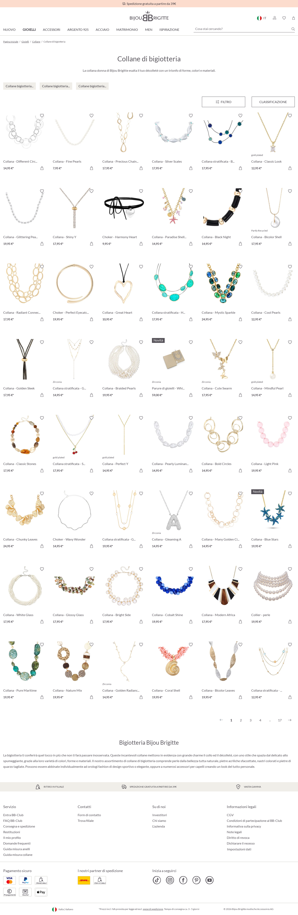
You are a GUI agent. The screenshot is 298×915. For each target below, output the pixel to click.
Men (148, 29)
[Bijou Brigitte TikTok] (156, 880)
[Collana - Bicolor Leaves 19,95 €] (223, 671)
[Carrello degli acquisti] (293, 18)
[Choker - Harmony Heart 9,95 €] (124, 218)
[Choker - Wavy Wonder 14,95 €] (74, 520)
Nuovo (9, 29)
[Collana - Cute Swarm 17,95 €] (223, 369)
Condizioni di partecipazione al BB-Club (254, 820)
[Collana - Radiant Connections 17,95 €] (25, 293)
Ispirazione (169, 29)
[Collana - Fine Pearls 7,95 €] (74, 142)
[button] (274, 18)
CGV (230, 815)
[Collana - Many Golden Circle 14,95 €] (223, 520)
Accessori (51, 29)
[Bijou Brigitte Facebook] (183, 880)
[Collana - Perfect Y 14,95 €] (124, 445)
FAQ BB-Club (12, 820)
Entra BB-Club (13, 815)
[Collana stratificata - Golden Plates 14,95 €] (74, 369)
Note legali (234, 832)
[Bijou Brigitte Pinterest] (196, 880)
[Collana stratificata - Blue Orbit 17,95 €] (223, 142)
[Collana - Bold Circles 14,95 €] (223, 445)
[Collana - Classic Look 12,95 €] (273, 142)
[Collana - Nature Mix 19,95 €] (74, 671)
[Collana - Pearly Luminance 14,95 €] (173, 445)
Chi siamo (159, 820)
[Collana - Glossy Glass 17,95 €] (74, 596)
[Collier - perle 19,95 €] (273, 596)
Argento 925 (78, 29)
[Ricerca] (293, 29)
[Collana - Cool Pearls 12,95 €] (273, 293)
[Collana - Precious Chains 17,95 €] (124, 142)
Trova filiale (86, 820)
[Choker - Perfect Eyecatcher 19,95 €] (74, 293)
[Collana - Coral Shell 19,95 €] (173, 671)
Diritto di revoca (238, 837)
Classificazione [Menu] (273, 102)
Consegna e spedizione (19, 826)
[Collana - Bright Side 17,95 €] (124, 596)
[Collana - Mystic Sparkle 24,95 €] (223, 293)
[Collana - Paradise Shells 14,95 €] (173, 218)
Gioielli (29, 29)
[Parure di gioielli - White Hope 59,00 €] (173, 369)
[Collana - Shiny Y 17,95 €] (74, 218)
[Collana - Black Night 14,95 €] (223, 218)
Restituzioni (11, 832)
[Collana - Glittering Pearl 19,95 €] (25, 218)
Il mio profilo (12, 837)
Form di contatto (89, 815)
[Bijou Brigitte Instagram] (170, 880)
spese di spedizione (153, 909)
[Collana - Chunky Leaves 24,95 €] (25, 520)
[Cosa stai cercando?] (244, 28)
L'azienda (158, 826)
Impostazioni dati (239, 849)
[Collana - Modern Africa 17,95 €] (223, 596)
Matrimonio (127, 29)
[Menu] (223, 102)
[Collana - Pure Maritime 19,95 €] (25, 671)
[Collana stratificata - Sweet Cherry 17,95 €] (74, 445)
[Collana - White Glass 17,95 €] (25, 596)
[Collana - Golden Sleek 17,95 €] (25, 369)
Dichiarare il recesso (241, 843)
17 (280, 720)
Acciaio (102, 29)
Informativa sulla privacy (244, 826)
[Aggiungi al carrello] (42, 168)
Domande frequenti (17, 843)
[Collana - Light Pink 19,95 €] (273, 445)
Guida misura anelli (16, 849)
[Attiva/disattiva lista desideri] (42, 116)
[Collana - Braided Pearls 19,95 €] (124, 369)
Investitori (159, 815)
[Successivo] (289, 720)
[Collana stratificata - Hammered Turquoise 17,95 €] (173, 293)
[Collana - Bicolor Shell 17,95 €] (273, 218)
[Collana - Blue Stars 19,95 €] (273, 520)
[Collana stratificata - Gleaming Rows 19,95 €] (124, 520)
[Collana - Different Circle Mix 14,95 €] (25, 142)
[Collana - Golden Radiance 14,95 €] (124, 671)
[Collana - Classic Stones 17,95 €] (25, 445)
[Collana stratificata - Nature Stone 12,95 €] (273, 671)
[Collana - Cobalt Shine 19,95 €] (173, 596)
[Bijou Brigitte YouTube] (209, 880)
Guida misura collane (17, 854)
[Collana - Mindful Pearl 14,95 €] (273, 369)
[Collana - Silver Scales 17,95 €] (173, 142)
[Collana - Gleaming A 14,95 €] (173, 520)
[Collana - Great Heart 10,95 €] (124, 293)
